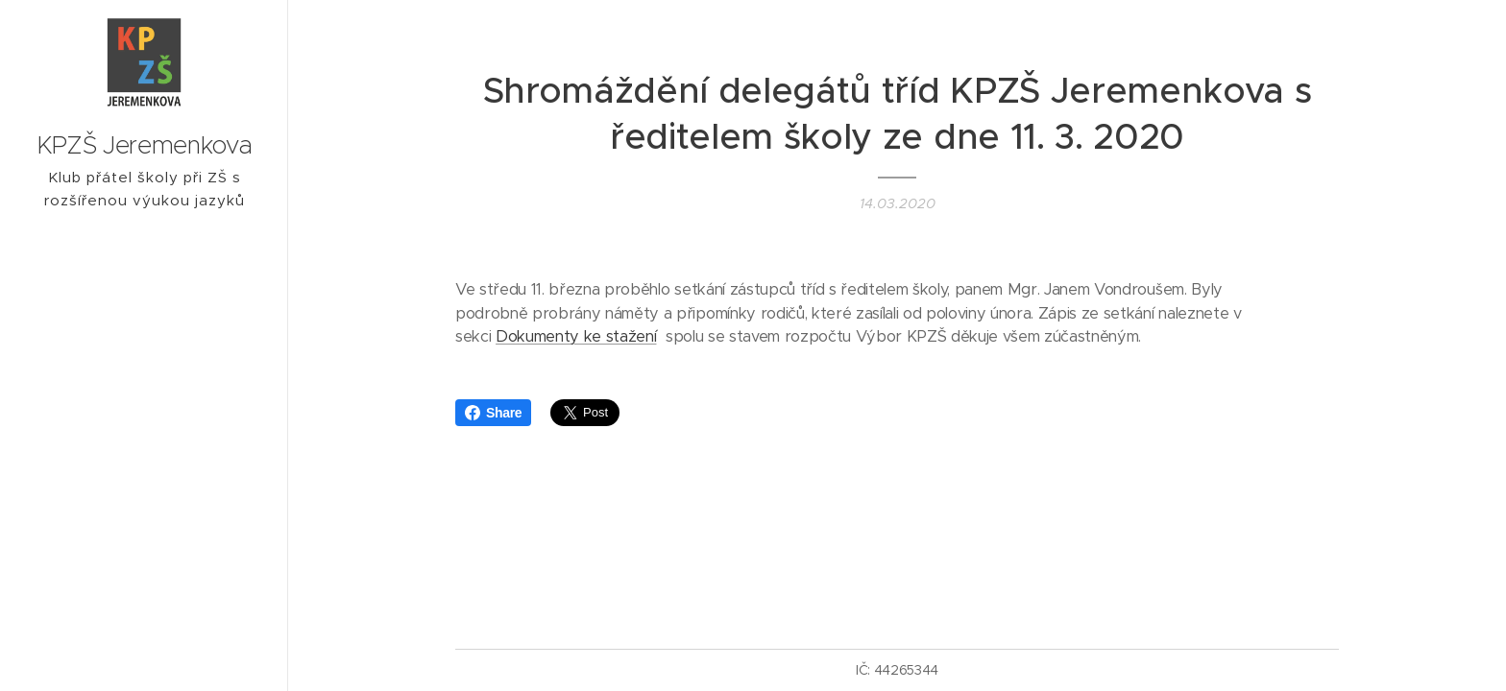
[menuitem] (144, 408)
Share (493, 412)
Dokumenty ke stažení (576, 336)
